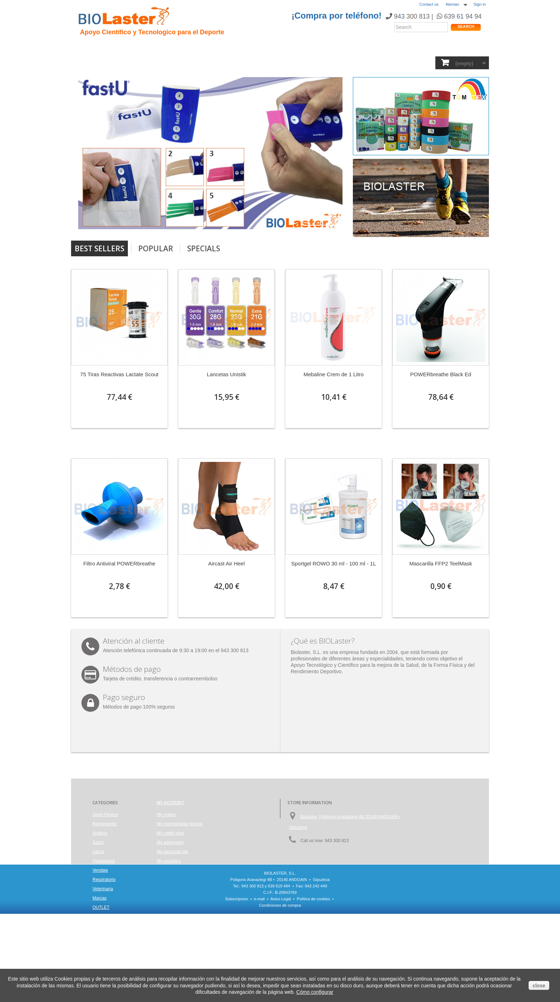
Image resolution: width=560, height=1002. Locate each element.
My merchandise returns (180, 823)
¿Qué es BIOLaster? (323, 641)
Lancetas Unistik (226, 374)
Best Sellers (99, 248)
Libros (229, 62)
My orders (166, 814)
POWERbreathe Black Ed (440, 374)
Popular (155, 248)
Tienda (461, 48)
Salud (174, 62)
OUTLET (432, 62)
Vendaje (296, 62)
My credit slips (170, 833)
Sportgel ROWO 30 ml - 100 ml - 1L (333, 563)
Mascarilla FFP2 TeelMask (440, 563)
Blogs (315, 47)
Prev (311, 216)
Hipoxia (156, 47)
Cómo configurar (315, 992)
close (538, 985)
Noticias (288, 47)
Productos (345, 47)
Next (329, 216)
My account (170, 803)
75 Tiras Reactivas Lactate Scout (119, 374)
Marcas (403, 62)
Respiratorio (331, 62)
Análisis (201, 62)
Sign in (480, 4)
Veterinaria (370, 62)
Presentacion (120, 47)
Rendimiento (252, 47)
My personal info (172, 851)
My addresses (170, 842)
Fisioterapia (261, 62)
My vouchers (169, 861)
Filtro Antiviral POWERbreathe (119, 563)
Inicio (87, 47)
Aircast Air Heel (226, 563)
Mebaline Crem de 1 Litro (334, 374)
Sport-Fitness (98, 62)
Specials (203, 248)
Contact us (428, 4)
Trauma (185, 47)
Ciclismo (215, 47)
